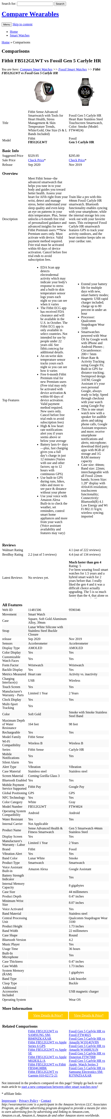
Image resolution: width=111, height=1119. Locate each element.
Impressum (9, 1100)
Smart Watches (20, 35)
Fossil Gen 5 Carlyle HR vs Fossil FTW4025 (87, 1033)
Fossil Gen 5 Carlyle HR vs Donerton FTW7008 (87, 1055)
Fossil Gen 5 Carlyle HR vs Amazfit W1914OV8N (87, 1040)
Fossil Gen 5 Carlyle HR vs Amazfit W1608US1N (87, 1047)
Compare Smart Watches (36, 69)
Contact (46, 1100)
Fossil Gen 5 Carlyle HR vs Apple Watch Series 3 (87, 1062)
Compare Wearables (30, 14)
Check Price (36, 160)
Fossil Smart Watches (72, 69)
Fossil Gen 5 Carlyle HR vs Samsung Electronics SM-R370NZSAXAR (87, 1071)
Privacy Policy (28, 1100)
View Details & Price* (48, 1015)
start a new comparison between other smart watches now (59, 1086)
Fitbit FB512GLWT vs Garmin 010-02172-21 (43, 1073)
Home (14, 31)
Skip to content (22, 24)
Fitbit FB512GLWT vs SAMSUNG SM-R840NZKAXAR (43, 1034)
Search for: (9, 3)
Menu (6, 24)
